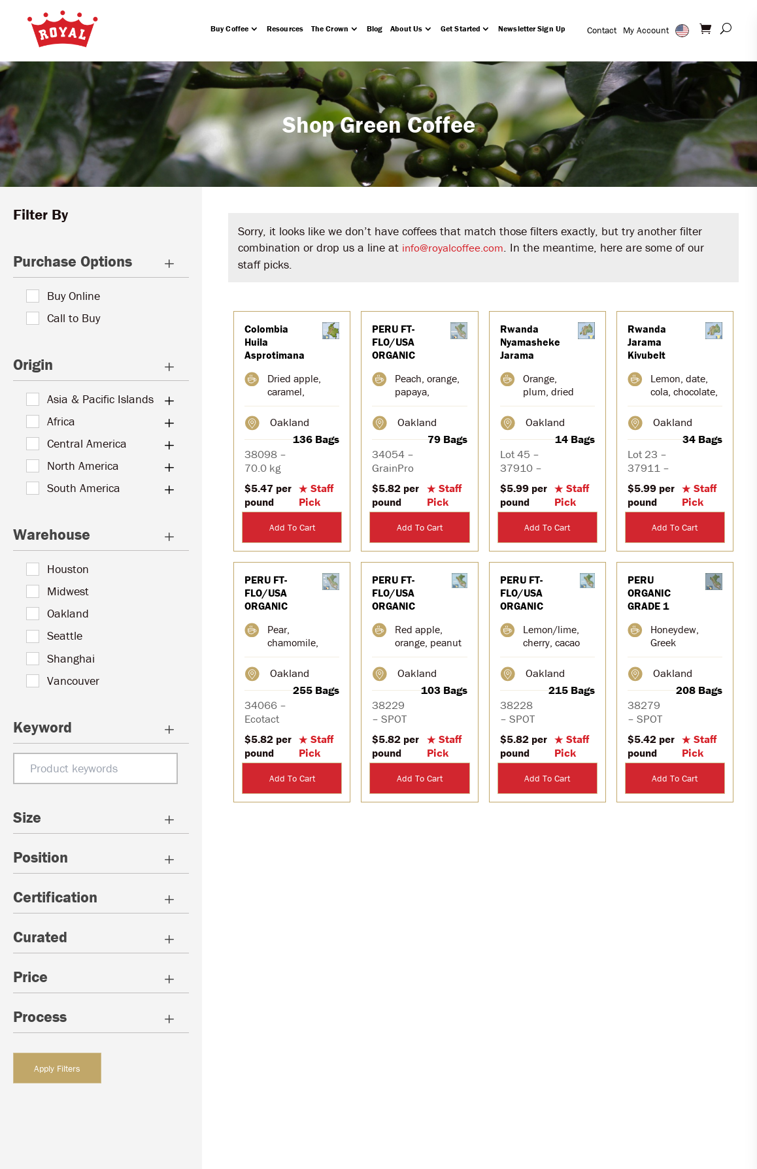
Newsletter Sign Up (531, 28)
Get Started (460, 28)
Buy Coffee (229, 28)
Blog (374, 28)
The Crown (329, 28)
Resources (285, 28)
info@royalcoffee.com (452, 247)
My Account (646, 30)
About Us (406, 28)
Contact (601, 30)
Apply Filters (57, 1068)
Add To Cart (292, 527)
